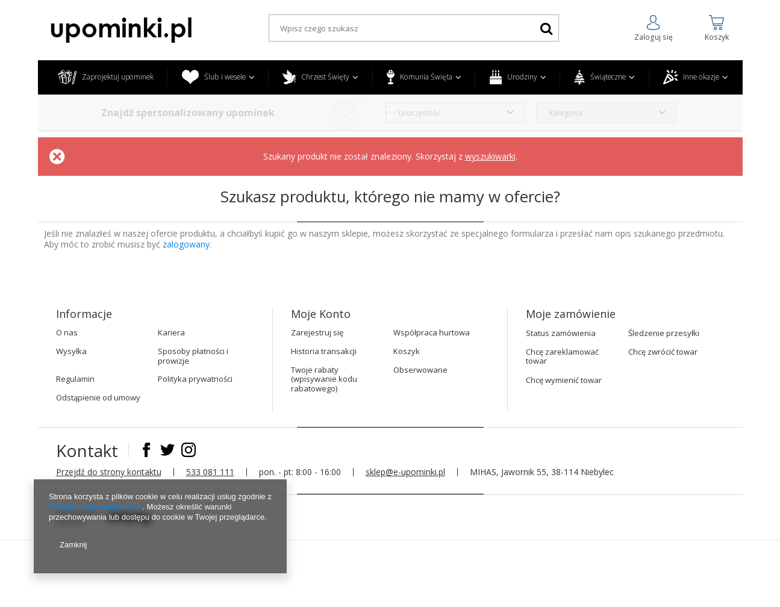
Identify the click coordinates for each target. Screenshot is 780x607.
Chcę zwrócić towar (662, 352)
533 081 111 (210, 472)
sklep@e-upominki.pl (405, 472)
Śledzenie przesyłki (663, 333)
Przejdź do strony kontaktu (108, 472)
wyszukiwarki (490, 156)
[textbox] (414, 28)
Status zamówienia (561, 333)
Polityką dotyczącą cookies (95, 506)
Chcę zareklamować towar (562, 356)
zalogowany (186, 244)
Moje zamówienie (571, 314)
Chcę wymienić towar (564, 380)
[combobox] (455, 112)
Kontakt (89, 450)
